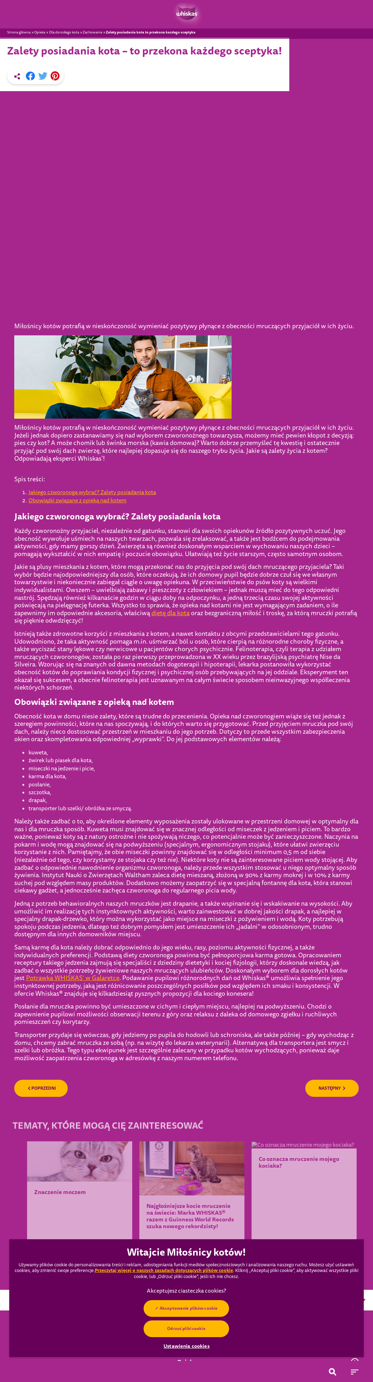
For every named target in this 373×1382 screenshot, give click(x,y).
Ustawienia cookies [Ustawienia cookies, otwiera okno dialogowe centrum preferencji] (186, 1346)
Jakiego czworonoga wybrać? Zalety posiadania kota (92, 427)
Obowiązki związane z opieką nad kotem (77, 435)
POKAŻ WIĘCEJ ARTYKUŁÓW (187, 1202)
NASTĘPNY (332, 1023)
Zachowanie (92, 32)
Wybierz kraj (269, 1235)
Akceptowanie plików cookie (189, 1308)
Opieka (39, 32)
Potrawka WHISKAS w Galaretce (72, 913)
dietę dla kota (170, 548)
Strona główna (19, 32)
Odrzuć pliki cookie (186, 1328)
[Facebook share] (30, 76)
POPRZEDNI (42, 1023)
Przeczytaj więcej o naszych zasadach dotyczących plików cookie (164, 1270)
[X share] (42, 76)
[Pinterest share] (55, 76)
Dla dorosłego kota (64, 32)
